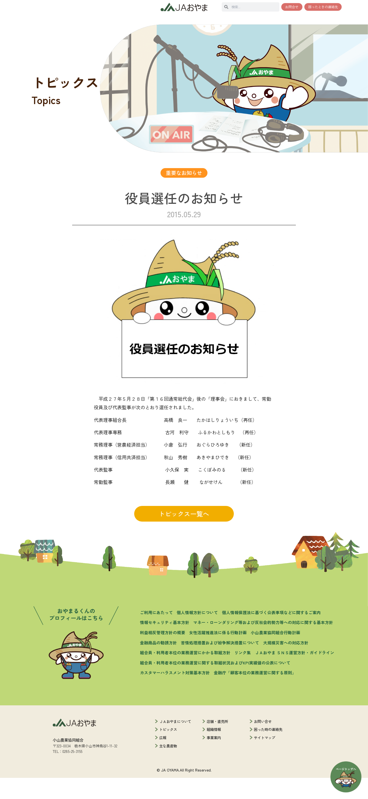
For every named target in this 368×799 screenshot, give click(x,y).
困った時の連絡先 (268, 750)
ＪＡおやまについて (175, 742)
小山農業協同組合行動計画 (275, 653)
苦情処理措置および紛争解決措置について (220, 663)
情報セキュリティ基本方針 (164, 643)
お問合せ (291, 6)
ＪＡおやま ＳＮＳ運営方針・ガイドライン (294, 673)
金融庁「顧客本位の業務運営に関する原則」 (255, 694)
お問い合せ (263, 742)
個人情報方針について (197, 633)
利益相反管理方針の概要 (162, 653)
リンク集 (242, 673)
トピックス (168, 750)
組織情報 (214, 750)
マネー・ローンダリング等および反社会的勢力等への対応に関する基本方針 (263, 643)
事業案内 (214, 758)
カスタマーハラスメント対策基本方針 (175, 694)
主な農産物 (168, 766)
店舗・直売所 (217, 742)
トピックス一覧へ (184, 534)
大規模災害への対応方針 (285, 663)
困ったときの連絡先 (323, 6)
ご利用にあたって (156, 633)
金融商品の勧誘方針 (158, 663)
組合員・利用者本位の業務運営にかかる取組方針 (185, 673)
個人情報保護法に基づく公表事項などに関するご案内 (271, 633)
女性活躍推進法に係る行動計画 (218, 653)
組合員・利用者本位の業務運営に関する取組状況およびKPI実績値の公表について (215, 684)
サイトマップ (264, 758)
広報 (162, 758)
